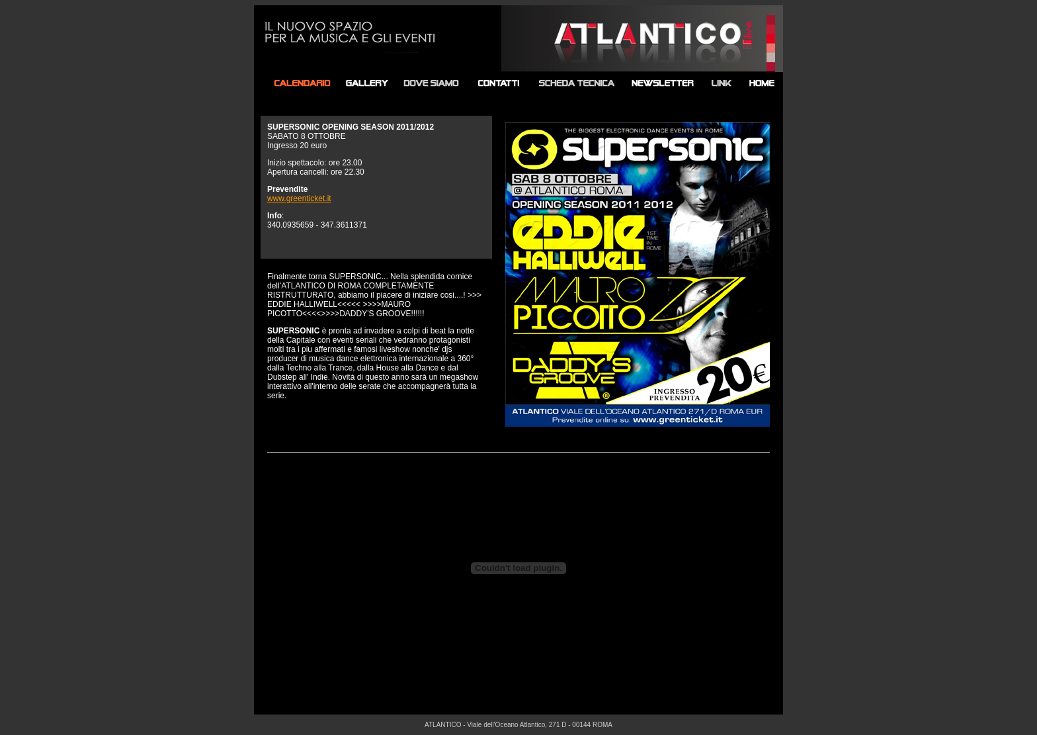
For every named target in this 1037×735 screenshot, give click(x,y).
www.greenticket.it (299, 198)
